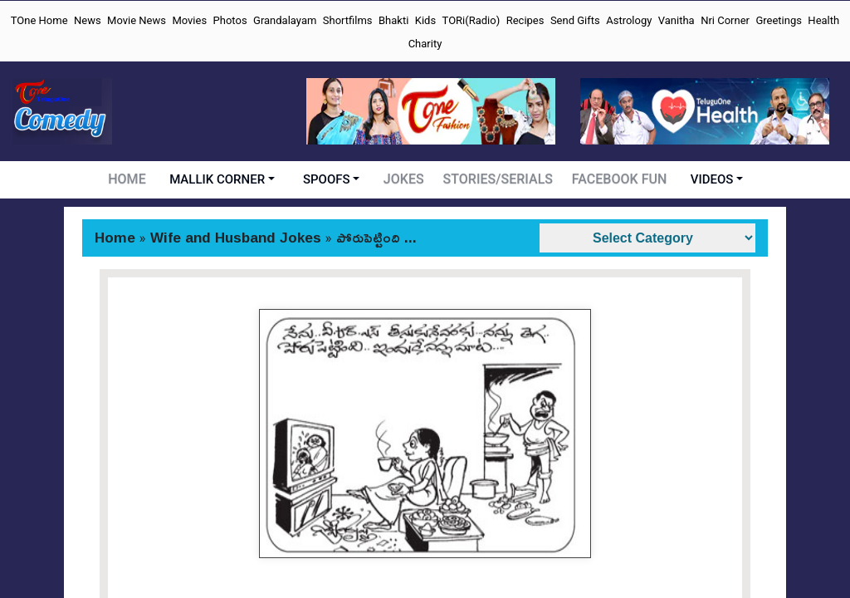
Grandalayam (284, 20)
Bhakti (393, 20)
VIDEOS (708, 179)
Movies (189, 20)
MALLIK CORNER (221, 179)
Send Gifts (575, 20)
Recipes (525, 20)
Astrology (629, 20)
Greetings (778, 20)
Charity (425, 43)
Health (823, 20)
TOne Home (39, 20)
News (87, 20)
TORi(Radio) (471, 20)
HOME (131, 179)
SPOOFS (330, 179)
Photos (230, 20)
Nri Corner (725, 20)
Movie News (136, 20)
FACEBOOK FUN (617, 179)
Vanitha (676, 20)
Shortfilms (348, 20)
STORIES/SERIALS (499, 179)
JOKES (407, 179)
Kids (425, 20)
